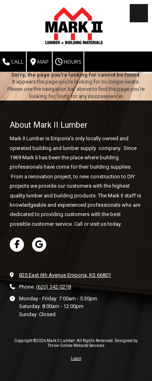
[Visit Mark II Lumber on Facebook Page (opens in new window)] (17, 245)
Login (76, 358)
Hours (68, 62)
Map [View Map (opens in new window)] (39, 62)
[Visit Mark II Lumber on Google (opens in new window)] (39, 245)
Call (13, 62)
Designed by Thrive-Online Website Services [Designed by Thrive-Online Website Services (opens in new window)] (92, 343)
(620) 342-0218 (53, 287)
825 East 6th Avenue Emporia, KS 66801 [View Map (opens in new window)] (65, 275)
